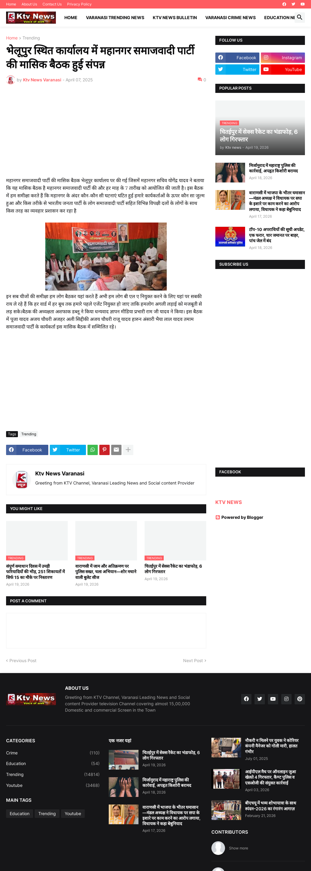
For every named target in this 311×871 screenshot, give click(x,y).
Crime (53, 753)
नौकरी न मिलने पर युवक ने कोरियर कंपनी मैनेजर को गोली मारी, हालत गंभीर (272, 746)
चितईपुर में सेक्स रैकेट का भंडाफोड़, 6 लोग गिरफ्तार (173, 568)
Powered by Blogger (239, 517)
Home (11, 4)
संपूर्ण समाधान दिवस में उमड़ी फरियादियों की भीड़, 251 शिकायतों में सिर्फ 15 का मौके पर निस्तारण (35, 571)
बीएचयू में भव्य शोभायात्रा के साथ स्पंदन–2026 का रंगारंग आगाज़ (270, 805)
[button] (300, 17)
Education (53, 763)
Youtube (53, 785)
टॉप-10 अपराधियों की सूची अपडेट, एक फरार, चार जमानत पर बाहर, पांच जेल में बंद (277, 235)
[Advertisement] (106, 134)
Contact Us (52, 4)
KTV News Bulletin (175, 17)
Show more (238, 848)
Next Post (193, 660)
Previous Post (22, 660)
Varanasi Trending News (115, 17)
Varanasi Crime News (230, 17)
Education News (283, 17)
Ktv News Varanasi (59, 473)
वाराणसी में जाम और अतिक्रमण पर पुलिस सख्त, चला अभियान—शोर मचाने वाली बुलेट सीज (105, 571)
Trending (31, 38)
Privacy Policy (79, 4)
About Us (29, 4)
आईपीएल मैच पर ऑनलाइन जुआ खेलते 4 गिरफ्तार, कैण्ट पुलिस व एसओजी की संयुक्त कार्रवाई (270, 777)
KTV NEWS (228, 502)
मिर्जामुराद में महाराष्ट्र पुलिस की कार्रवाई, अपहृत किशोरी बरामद (273, 168)
